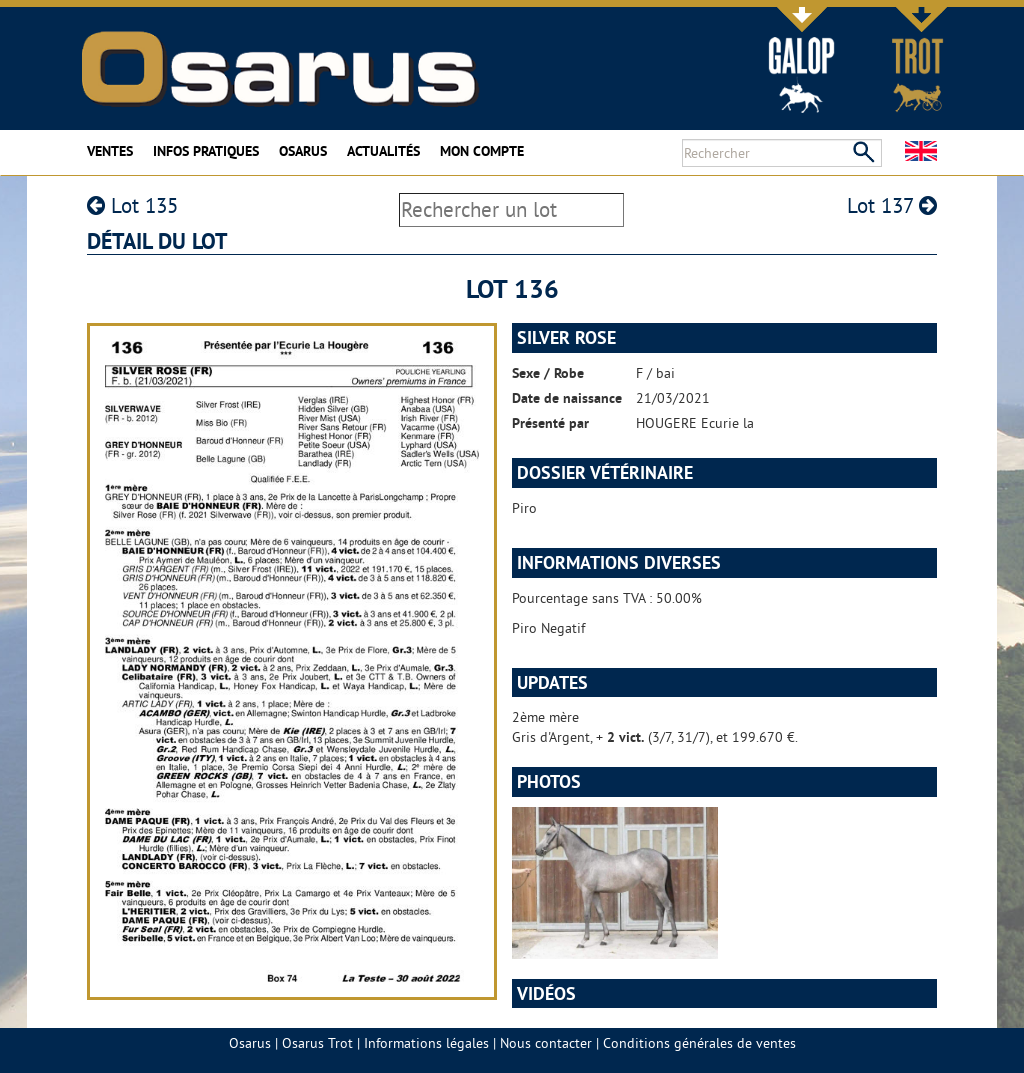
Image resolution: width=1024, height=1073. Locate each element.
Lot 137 (892, 205)
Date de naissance (567, 398)
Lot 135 (132, 205)
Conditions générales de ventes (699, 1043)
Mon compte (482, 151)
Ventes (110, 151)
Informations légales (426, 1043)
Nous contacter (546, 1043)
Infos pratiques (206, 151)
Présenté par (550, 423)
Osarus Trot (317, 1043)
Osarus (303, 151)
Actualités (383, 151)
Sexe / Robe (548, 373)
